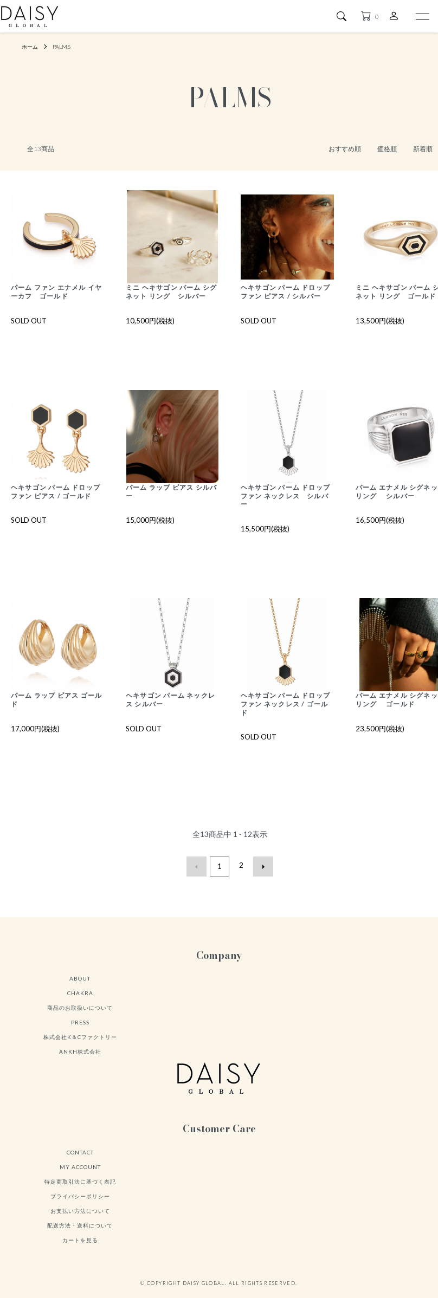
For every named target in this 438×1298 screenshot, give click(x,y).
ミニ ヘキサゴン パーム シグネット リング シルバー (172, 296)
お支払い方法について (80, 1221)
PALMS (66, 46)
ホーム (31, 46)
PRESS (80, 1033)
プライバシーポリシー (80, 1207)
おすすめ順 (344, 149)
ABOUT (80, 990)
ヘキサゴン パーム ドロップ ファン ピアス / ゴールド (56, 507)
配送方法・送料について (80, 1236)
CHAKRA (80, 1004)
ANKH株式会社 (80, 1063)
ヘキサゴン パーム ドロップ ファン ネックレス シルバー (286, 507)
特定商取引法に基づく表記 (80, 1192)
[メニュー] (421, 16)
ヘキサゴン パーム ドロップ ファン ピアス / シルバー (286, 296)
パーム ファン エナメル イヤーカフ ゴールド (57, 292)
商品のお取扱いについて (80, 1019)
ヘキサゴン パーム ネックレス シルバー (171, 712)
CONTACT (80, 1163)
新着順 (423, 149)
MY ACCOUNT (80, 1177)
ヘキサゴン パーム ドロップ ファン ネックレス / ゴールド (286, 716)
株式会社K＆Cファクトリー (80, 1048)
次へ (260, 878)
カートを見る (80, 1251)
